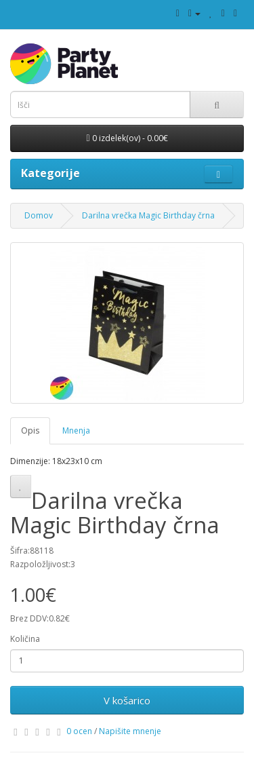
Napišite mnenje (130, 731)
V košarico (127, 700)
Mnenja (76, 430)
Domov (38, 215)
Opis (30, 430)
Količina (25, 639)
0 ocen (79, 731)
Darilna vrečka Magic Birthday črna (148, 215)
